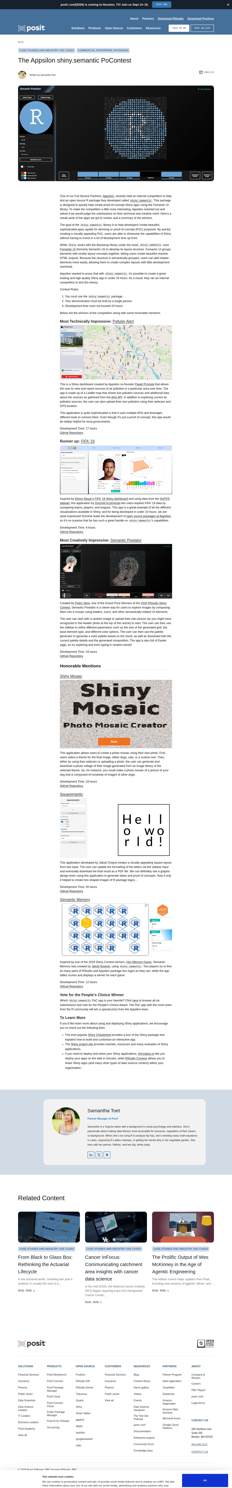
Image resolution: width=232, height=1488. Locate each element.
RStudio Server (84, 1387)
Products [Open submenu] (94, 28)
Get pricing (53, 1427)
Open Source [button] (85, 1366)
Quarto (80, 1400)
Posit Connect (55, 1381)
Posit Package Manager (55, 1389)
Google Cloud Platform (170, 1426)
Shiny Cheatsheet (99, 1035)
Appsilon (108, 196)
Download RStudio (171, 18)
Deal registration (172, 1381)
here (135, 1000)
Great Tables (83, 1413)
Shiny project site (82, 1044)
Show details (49, 1481)
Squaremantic (71, 794)
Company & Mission (198, 1376)
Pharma (22, 1387)
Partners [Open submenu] (148, 18)
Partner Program (172, 1374)
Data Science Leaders (25, 1408)
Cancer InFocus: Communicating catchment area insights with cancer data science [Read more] (113, 1267)
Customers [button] (113, 1366)
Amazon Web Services (170, 1411)
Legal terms (198, 1403)
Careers (196, 1383)
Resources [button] (142, 1366)
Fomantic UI (68, 249)
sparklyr (80, 1432)
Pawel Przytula (144, 384)
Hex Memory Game (138, 962)
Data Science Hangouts (141, 1408)
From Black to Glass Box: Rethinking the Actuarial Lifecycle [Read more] (45, 1264)
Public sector (25, 1394)
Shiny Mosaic (71, 676)
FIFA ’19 (88, 441)
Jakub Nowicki (101, 966)
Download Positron (201, 18)
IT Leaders (24, 1415)
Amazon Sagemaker (169, 1402)
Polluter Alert (123, 321)
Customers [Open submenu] (134, 28)
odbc (79, 1445)
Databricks (169, 1394)
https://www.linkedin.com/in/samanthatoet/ (90, 1155)
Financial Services (28, 1374)
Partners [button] (170, 1366)
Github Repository (71, 432)
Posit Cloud (53, 1396)
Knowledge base (143, 1450)
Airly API (116, 397)
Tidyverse (81, 1394)
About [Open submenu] (134, 18)
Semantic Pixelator (125, 540)
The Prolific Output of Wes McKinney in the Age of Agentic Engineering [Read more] (180, 1264)
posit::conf (139, 1425)
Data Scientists (26, 1400)
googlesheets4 (84, 1439)
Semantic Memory (75, 900)
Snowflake (168, 1387)
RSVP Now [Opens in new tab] (161, 4)
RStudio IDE (83, 1381)
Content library (142, 1381)
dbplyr (79, 1426)
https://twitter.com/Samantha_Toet (99, 1155)
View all (22, 1435)
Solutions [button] (25, 1366)
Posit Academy (26, 1428)
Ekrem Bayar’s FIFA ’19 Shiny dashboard (101, 498)
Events (138, 1400)
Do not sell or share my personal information (205, 1477)
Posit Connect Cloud (55, 1405)
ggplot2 (80, 1419)
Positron (80, 1374)
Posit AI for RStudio (58, 1421)
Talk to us (179, 28)
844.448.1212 (199, 1444)
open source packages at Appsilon (148, 516)
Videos (138, 1394)
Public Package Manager (56, 1414)
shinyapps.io (146, 1053)
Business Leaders (28, 1422)
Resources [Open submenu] (153, 28)
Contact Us (200, 1420)
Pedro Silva (82, 603)
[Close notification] (228, 5)
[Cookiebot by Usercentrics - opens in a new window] (21, 1481)
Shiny (79, 1406)
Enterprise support (144, 1437)
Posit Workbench (56, 1374)
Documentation (142, 1431)
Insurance (23, 1381)
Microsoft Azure (171, 1418)
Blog (21, 42)
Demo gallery (202, 28)
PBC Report (198, 1390)
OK (205, 1463)
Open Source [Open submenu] (114, 28)
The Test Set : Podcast (142, 1417)
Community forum (144, 1444)
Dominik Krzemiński (107, 503)
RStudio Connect (136, 1058)
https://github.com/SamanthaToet (107, 1155)
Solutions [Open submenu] (78, 28)
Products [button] (54, 1366)
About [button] (196, 1366)
